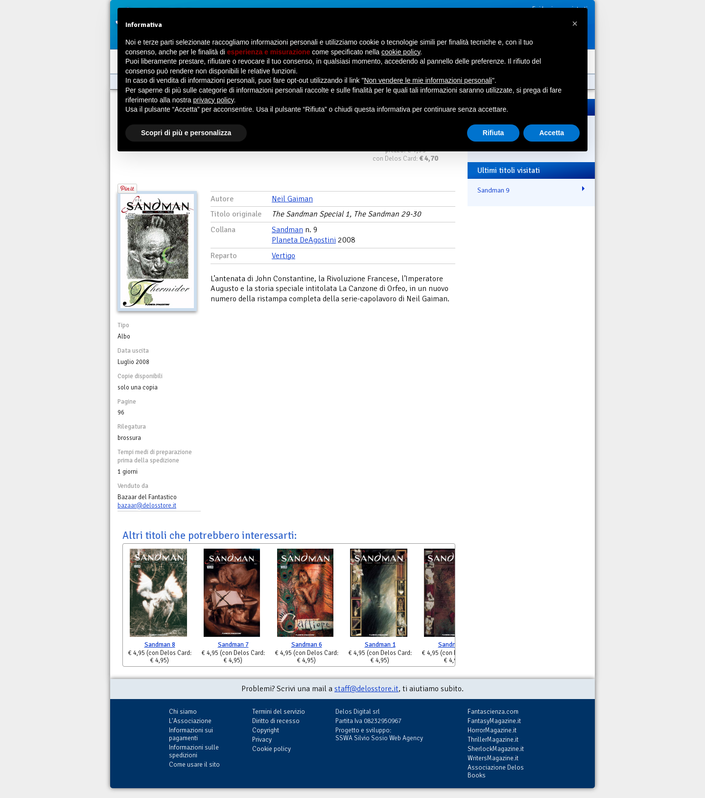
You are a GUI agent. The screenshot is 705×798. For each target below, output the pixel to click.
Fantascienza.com (493, 711)
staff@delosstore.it (366, 689)
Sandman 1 (380, 644)
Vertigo (283, 256)
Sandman (287, 230)
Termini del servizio (278, 711)
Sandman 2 (453, 644)
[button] (575, 23)
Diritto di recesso (276, 721)
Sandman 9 (493, 190)
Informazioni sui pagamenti (191, 734)
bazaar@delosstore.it (147, 505)
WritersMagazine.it (493, 758)
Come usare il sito (194, 764)
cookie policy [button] (400, 52)
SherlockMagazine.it (496, 749)
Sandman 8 (159, 644)
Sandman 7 (233, 644)
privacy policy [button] (213, 100)
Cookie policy (271, 749)
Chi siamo (183, 711)
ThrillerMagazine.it (493, 739)
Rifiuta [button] (493, 133)
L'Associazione (190, 721)
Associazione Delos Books (496, 771)
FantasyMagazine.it (494, 721)
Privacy (262, 739)
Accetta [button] (551, 133)
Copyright (265, 730)
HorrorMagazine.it (492, 730)
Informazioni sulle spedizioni (194, 751)
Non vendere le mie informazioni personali (428, 80)
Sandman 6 (306, 644)
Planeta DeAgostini (304, 240)
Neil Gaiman (292, 199)
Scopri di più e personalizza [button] (186, 133)
